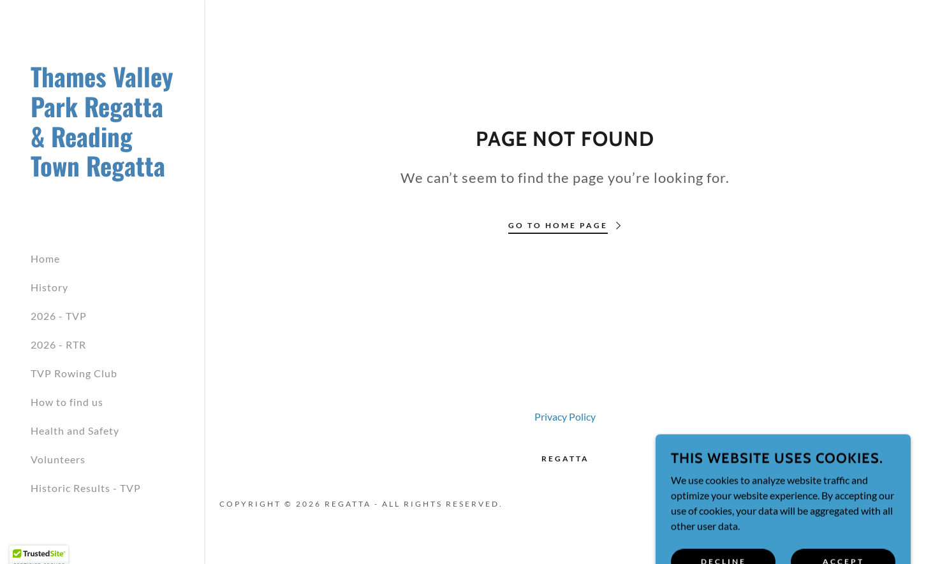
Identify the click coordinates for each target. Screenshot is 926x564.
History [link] (49, 287)
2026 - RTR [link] (58, 344)
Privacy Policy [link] (565, 416)
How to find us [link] (67, 402)
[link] (102, 172)
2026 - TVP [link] (59, 316)
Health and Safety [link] (75, 430)
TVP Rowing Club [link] (74, 373)
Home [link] (45, 258)
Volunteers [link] (58, 459)
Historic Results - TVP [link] (86, 488)
